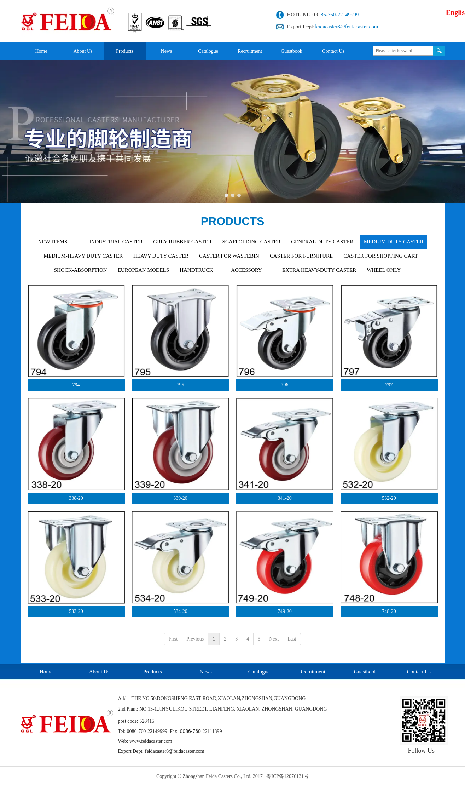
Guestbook (365, 672)
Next (274, 639)
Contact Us (419, 672)
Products (152, 672)
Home (46, 672)
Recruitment (312, 672)
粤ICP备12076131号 (287, 776)
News (206, 672)
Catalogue (259, 672)
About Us (99, 672)
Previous (195, 639)
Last (291, 639)
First (173, 639)
